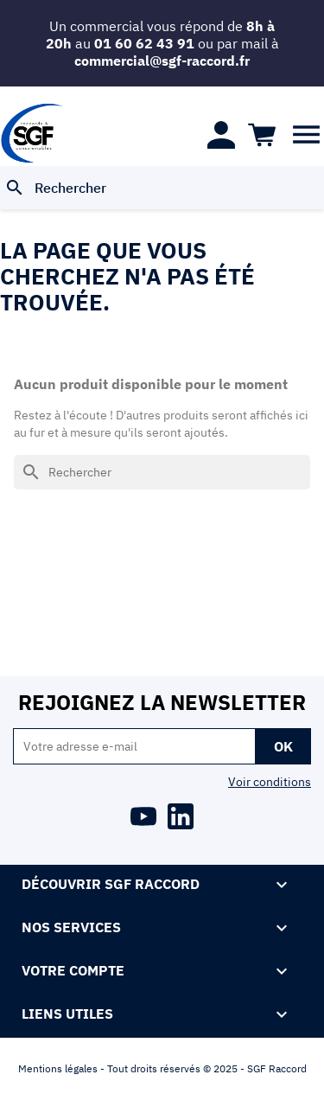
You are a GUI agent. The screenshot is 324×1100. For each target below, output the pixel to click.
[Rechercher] (162, 187)
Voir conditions (269, 782)
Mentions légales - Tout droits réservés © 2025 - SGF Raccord (162, 1068)
